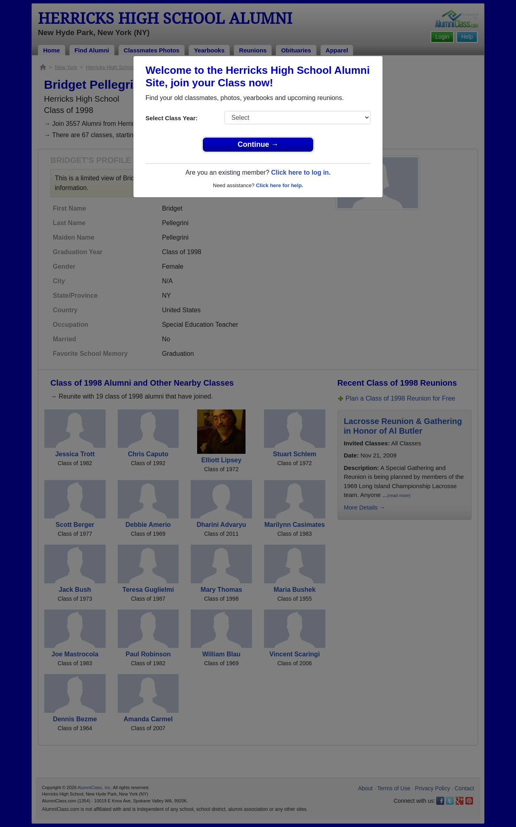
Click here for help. (279, 185)
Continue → (258, 144)
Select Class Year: (172, 118)
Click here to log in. (301, 172)
